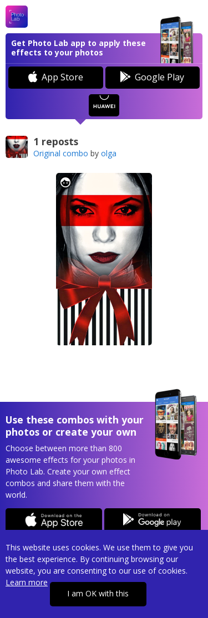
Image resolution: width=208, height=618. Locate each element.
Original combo (60, 153)
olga (108, 153)
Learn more (27, 582)
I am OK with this (98, 593)
